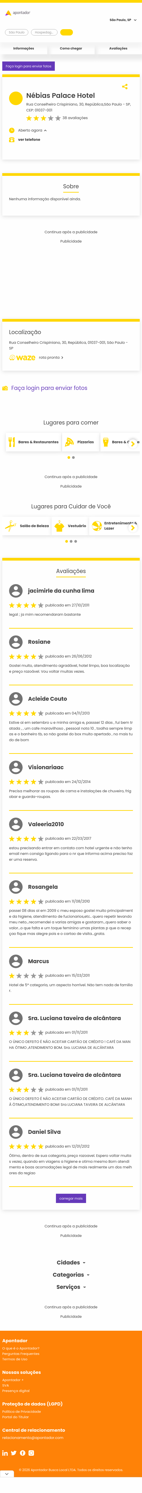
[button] (68, 457)
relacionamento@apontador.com (32, 1437)
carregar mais (70, 1198)
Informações (23, 48)
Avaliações (118, 48)
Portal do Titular (15, 1417)
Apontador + (13, 1379)
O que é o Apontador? (20, 1348)
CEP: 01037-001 (39, 110)
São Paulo (113, 104)
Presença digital (16, 1390)
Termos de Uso (14, 1359)
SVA (5, 1385)
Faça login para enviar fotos (28, 66)
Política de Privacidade (21, 1411)
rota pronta (36, 357)
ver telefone (29, 139)
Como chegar (71, 48)
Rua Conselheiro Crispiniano (51, 104)
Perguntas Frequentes (20, 1353)
